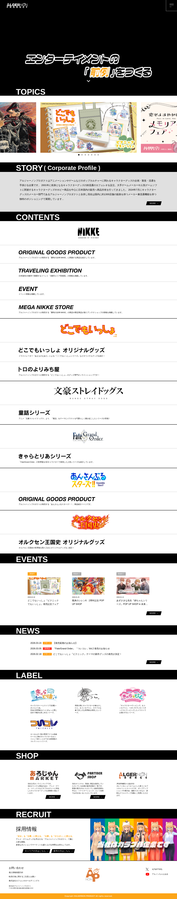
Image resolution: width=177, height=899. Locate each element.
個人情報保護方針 (16, 872)
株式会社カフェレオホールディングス (24, 881)
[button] (79, 154)
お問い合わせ (16, 868)
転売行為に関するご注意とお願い (22, 877)
